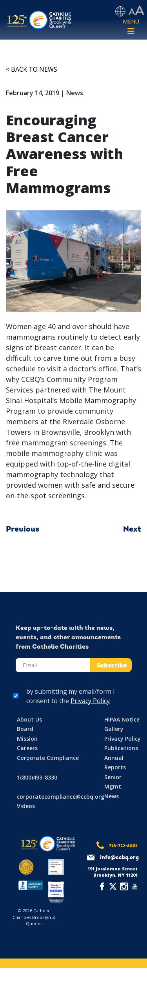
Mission (27, 738)
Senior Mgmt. (113, 781)
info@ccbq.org (119, 858)
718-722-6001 (123, 846)
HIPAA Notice (122, 719)
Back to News (34, 69)
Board (25, 729)
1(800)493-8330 (37, 777)
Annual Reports (115, 762)
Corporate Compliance (48, 757)
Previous (22, 530)
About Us (29, 719)
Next (132, 530)
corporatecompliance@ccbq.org (60, 796)
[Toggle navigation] (131, 27)
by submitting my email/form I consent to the (70, 696)
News (111, 796)
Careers (27, 748)
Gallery (113, 729)
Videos (26, 806)
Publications (121, 748)
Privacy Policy (90, 700)
